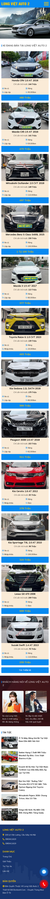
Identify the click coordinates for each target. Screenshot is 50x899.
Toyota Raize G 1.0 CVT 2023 (25, 337)
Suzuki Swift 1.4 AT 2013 (25, 645)
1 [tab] (23, 34)
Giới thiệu (7, 861)
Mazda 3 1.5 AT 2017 (25, 285)
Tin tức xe (7, 866)
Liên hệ (6, 871)
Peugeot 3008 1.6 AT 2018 (25, 439)
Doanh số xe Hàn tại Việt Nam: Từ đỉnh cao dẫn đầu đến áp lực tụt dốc (33, 770)
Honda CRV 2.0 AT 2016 (25, 80)
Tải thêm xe (25, 670)
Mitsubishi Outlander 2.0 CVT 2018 (25, 183)
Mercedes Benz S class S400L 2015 (25, 234)
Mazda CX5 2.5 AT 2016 (25, 131)
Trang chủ (7, 856)
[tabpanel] (25, 23)
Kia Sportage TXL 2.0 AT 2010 (25, 542)
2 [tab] (26, 34)
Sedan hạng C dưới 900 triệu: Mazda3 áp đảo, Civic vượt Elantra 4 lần (32, 755)
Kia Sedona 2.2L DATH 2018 (25, 388)
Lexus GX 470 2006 (25, 593)
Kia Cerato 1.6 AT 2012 (25, 491)
